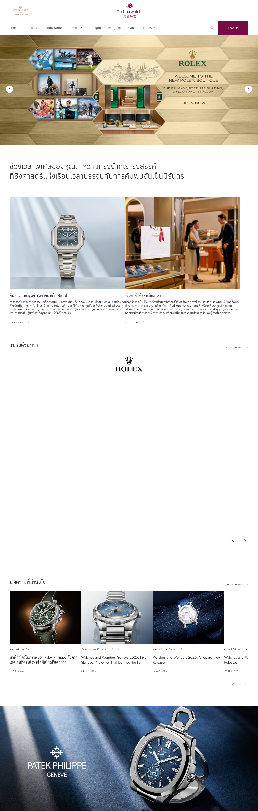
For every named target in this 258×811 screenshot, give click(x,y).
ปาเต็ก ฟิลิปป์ (53, 28)
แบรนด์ (16, 28)
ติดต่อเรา (233, 28)
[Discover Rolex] (230, 10)
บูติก (98, 28)
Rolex (32, 28)
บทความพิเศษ (78, 28)
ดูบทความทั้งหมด (234, 584)
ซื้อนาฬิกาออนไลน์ (154, 28)
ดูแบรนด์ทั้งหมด (235, 347)
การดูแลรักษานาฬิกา (122, 28)
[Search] (212, 28)
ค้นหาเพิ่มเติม (17, 322)
